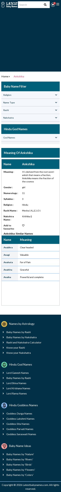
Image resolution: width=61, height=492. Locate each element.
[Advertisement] (30, 41)
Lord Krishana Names (18, 388)
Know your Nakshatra (18, 352)
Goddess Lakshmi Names (20, 418)
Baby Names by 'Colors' (20, 474)
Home (4, 76)
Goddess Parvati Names (19, 428)
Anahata (8, 262)
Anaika (7, 277)
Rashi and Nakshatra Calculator (23, 342)
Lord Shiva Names (16, 383)
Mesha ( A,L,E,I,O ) (31, 210)
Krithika (26, 216)
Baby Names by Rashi (18, 332)
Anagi (7, 254)
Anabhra (8, 247)
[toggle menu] (58, 4)
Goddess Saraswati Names (21, 434)
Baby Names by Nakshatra (21, 337)
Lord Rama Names (16, 393)
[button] (53, 5)
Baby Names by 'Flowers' (20, 469)
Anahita (8, 269)
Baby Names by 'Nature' (20, 454)
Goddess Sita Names (17, 423)
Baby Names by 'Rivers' (19, 459)
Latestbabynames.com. (36, 484)
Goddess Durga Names (19, 413)
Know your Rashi (15, 347)
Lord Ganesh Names (17, 372)
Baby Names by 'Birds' (19, 464)
